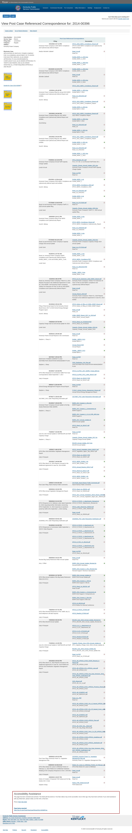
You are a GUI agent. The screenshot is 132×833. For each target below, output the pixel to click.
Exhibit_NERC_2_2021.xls (79, 142)
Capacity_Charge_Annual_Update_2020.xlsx (85, 208)
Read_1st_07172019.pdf (79, 247)
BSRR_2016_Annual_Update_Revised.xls (84, 563)
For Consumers (68, 8)
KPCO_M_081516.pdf (78, 603)
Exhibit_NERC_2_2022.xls (79, 130)
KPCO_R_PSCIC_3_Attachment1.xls (83, 525)
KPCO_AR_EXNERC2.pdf (79, 715)
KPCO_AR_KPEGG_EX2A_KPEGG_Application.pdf (87, 743)
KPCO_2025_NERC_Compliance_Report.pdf (85, 44)
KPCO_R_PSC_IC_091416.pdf (81, 542)
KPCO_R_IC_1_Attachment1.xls (81, 625)
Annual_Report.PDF (78, 345)
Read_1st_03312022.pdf (79, 148)
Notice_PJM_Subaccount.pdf (80, 782)
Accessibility (44, 830)
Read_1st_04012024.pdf (79, 96)
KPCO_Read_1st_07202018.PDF (81, 322)
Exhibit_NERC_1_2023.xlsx (80, 90)
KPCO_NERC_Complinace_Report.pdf (83, 222)
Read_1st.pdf (76, 51)
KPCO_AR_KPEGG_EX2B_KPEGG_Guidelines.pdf (87, 737)
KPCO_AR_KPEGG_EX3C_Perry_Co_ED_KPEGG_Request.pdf (88, 731)
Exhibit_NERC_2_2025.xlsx (80, 57)
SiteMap (90, 8)
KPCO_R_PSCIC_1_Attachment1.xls (83, 531)
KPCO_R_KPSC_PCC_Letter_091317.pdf (84, 374)
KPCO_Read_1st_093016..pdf (81, 489)
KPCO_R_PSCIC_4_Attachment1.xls (83, 536)
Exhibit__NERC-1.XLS (78, 350)
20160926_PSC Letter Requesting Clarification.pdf (86, 519)
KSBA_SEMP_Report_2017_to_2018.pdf (84, 315)
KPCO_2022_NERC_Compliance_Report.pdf (85, 113)
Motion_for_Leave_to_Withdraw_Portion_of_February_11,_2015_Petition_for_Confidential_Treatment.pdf (88, 765)
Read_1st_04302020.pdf (79, 228)
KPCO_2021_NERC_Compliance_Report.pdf (85, 136)
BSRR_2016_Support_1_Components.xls (84, 592)
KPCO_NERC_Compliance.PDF (81, 259)
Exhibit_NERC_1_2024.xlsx (80, 69)
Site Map (5, 830)
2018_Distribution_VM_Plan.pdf (81, 362)
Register (6, 16)
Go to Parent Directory (21, 31)
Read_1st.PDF (76, 173)
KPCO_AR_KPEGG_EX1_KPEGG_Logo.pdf (85, 668)
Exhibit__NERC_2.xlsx (78, 272)
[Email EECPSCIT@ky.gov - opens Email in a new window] (66, 809)
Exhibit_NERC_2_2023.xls (79, 107)
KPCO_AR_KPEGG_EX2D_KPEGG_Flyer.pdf (85, 720)
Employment (97, 8)
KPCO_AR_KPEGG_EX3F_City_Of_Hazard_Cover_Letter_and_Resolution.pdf (88, 709)
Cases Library (9, 31)
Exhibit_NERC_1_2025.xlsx (80, 62)
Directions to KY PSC (9, 823)
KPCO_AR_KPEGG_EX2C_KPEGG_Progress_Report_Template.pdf (88, 687)
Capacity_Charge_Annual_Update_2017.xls (84, 437)
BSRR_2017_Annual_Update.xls (81, 420)
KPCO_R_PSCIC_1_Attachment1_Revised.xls (85, 501)
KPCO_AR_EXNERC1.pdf (79, 692)
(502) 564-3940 (22, 802)
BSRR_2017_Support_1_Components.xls (84, 408)
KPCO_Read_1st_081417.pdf (80, 425)
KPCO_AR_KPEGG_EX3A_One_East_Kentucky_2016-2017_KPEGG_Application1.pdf (88, 749)
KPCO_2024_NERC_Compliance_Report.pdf (85, 86)
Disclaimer (34, 830)
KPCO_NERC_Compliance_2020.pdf (83, 185)
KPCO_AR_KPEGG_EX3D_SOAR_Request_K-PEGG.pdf (86, 661)
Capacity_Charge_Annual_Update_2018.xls (84, 327)
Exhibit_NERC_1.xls (78, 179)
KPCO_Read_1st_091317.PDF (81, 378)
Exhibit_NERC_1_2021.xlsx (80, 153)
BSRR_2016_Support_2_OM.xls (81, 581)
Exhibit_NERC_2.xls (78, 196)
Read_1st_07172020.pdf (79, 202)
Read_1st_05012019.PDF (79, 267)
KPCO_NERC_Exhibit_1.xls (80, 476)
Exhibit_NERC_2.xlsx (78, 216)
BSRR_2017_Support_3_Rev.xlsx (82, 403)
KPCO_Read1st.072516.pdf (80, 636)
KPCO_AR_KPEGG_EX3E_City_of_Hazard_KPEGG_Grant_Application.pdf (88, 703)
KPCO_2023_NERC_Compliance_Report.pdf (85, 101)
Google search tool (123, 19)
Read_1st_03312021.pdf (79, 190)
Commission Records (56, 8)
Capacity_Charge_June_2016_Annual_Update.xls (86, 643)
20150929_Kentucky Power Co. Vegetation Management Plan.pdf (84, 757)
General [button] (45, 8)
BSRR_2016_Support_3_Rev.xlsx (82, 597)
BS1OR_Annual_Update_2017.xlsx (82, 443)
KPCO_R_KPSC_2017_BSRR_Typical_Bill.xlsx (85, 371)
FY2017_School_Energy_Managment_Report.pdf (86, 390)
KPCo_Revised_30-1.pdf (79, 160)
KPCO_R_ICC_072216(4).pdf (80, 631)
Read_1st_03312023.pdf (79, 124)
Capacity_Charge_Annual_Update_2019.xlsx (85, 240)
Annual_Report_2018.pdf (79, 294)
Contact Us (106, 8)
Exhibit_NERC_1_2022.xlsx (80, 119)
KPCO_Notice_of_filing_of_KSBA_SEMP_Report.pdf (87, 304)
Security (24, 830)
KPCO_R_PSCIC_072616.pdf (80, 609)
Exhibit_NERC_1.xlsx (78, 233)
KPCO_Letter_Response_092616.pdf (83, 507)
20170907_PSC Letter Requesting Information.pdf (86, 396)
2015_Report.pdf (77, 681)
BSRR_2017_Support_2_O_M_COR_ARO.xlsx (85, 414)
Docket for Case (12, 85)
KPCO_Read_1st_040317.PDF (81, 455)
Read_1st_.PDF (76, 698)
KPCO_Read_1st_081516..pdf (81, 586)
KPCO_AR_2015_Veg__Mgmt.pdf (82, 726)
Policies (14, 830)
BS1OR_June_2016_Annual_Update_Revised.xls (86, 620)
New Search (33, 31)
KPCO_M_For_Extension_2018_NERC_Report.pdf (86, 279)
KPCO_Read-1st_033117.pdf (80, 471)
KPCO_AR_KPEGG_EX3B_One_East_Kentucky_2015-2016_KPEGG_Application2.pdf (88, 674)
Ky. (5, 2)
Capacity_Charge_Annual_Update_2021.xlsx (85, 165)
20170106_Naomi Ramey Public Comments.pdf (85, 483)
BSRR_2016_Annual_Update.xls (81, 575)
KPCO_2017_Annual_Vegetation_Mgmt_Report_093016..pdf (88, 495)
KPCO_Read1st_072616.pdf (80, 613)
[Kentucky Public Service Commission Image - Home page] (27, 8)
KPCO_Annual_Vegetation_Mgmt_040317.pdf (85, 449)
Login (12, 16)
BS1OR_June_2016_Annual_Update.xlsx (84, 649)
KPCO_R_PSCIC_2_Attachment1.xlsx (83, 545)
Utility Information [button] (80, 8)
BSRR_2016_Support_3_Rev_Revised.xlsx (84, 569)
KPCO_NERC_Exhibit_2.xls (80, 461)
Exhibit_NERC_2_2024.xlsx (80, 80)
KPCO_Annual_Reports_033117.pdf (82, 467)
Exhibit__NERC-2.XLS (78, 339)
